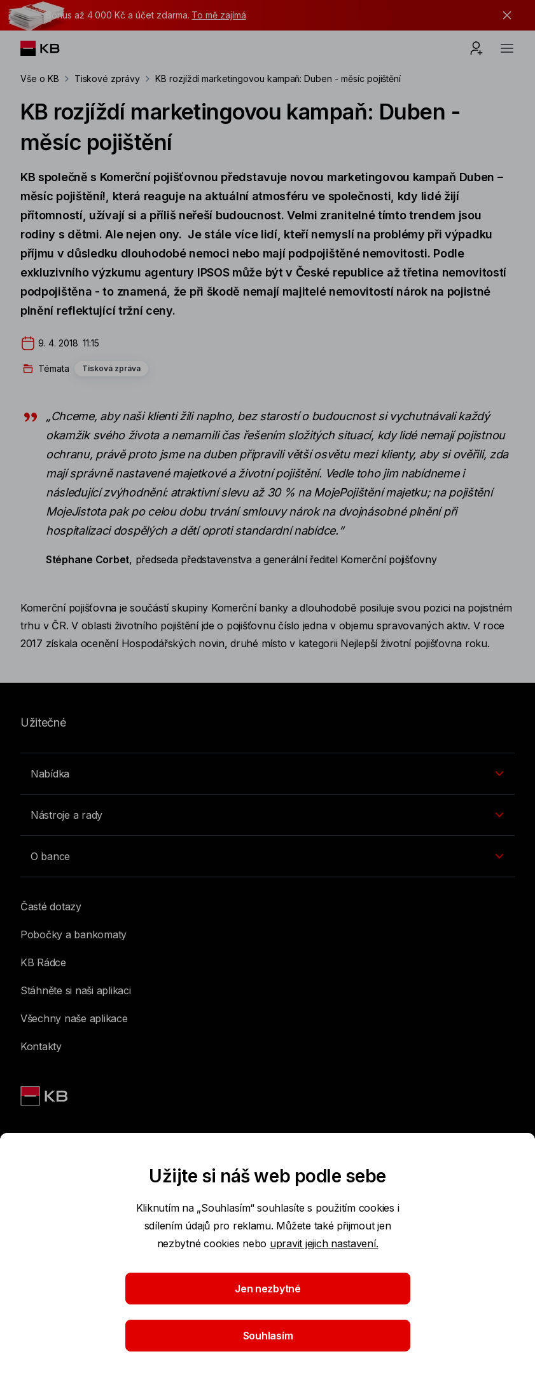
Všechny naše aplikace (74, 1018)
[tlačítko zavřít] (504, 15)
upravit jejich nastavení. (324, 1243)
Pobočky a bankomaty (73, 934)
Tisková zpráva (111, 368)
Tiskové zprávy (107, 78)
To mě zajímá (218, 15)
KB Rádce (43, 962)
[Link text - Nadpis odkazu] (45, 1096)
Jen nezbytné (268, 1288)
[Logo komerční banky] (50, 48)
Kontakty (41, 1046)
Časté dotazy (50, 906)
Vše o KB (39, 78)
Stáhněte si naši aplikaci (75, 990)
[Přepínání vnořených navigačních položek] (267, 773)
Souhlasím (267, 1335)
